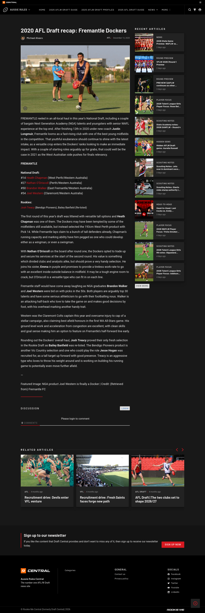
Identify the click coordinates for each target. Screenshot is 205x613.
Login (125, 408)
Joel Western (35, 193)
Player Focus (164, 100)
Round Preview (164, 58)
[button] (177, 450)
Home (42, 9)
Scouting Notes (165, 121)
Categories (70, 570)
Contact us (120, 574)
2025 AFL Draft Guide (131, 9)
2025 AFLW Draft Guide (63, 9)
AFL (109, 38)
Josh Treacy (27, 207)
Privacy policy (121, 579)
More (165, 9)
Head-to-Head (164, 204)
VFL (82, 492)
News (153, 9)
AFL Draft (140, 492)
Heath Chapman (37, 177)
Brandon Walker (37, 188)
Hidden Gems (163, 142)
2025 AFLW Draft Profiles (97, 9)
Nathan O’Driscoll (38, 183)
